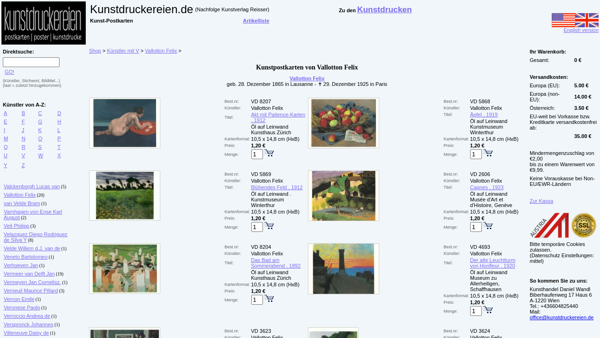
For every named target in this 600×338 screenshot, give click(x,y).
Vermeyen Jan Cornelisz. (32, 282)
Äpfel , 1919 (484, 114)
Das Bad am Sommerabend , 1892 (276, 263)
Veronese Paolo (22, 307)
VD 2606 (480, 174)
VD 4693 (480, 247)
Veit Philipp (16, 226)
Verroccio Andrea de (27, 316)
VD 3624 (480, 331)
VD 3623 (261, 331)
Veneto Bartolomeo (26, 257)
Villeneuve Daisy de (26, 333)
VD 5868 (480, 101)
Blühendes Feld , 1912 (277, 187)
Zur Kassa (541, 201)
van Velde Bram (22, 203)
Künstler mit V (123, 51)
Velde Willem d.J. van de (32, 248)
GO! (9, 72)
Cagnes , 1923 (487, 187)
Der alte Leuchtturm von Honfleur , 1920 (493, 263)
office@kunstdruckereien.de (561, 317)
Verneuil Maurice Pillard (31, 290)
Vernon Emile (19, 299)
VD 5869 (261, 174)
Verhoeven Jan (21, 265)
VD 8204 (261, 247)
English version (575, 28)
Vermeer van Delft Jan (29, 274)
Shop (95, 51)
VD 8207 (261, 101)
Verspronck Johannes (28, 324)
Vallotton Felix (20, 195)
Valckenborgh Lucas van (32, 186)
